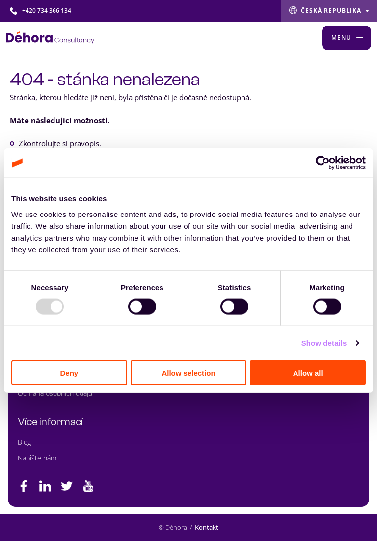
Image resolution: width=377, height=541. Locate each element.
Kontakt (206, 527)
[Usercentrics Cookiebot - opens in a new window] (323, 163)
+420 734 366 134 (40, 10)
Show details (324, 343)
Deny (69, 372)
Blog (24, 442)
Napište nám (37, 457)
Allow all (308, 372)
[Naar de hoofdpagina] (50, 37)
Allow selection (188, 372)
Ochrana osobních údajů (55, 393)
